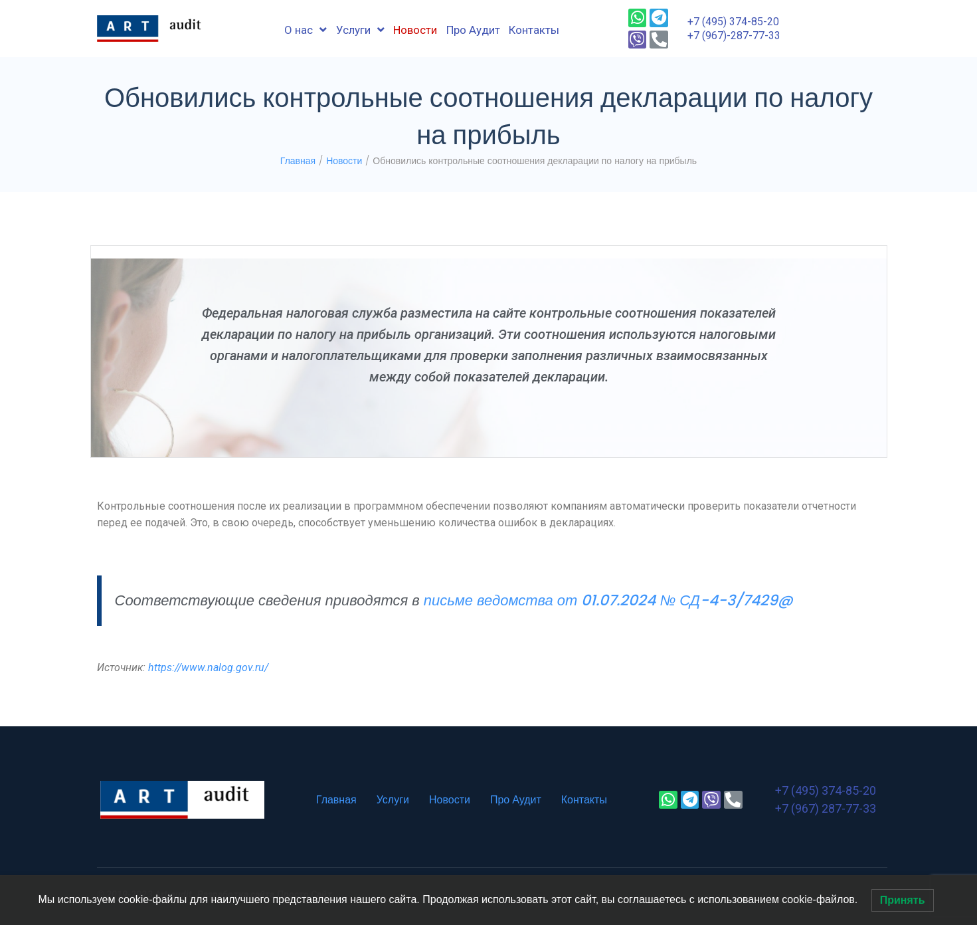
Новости (344, 160)
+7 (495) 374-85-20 (733, 21)
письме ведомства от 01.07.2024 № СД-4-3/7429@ (608, 600)
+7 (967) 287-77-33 (825, 808)
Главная (297, 160)
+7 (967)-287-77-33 (733, 35)
